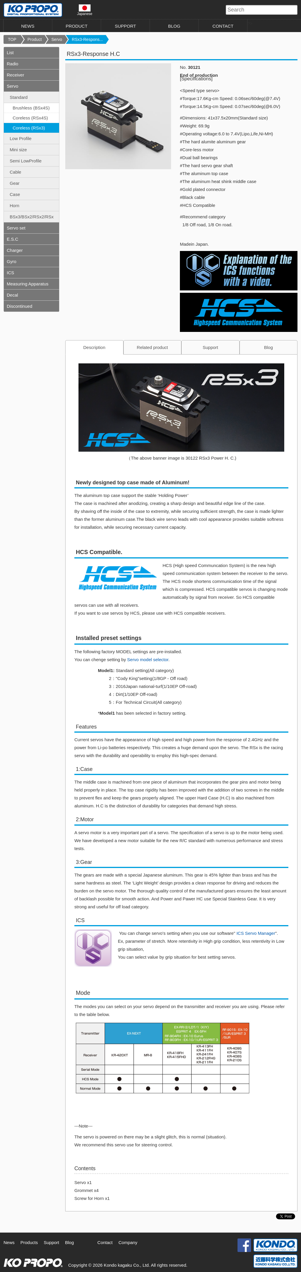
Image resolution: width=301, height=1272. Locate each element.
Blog (268, 347)
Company (127, 1242)
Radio (12, 63)
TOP (12, 39)
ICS (10, 272)
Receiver (15, 74)
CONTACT (223, 26)
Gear (14, 183)
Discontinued (19, 306)
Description (94, 347)
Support (210, 347)
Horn (14, 205)
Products (29, 1242)
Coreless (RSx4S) (30, 117)
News (9, 1242)
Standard (19, 97)
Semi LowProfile (25, 160)
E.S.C (12, 239)
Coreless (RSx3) (29, 127)
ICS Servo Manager (255, 933)
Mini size (18, 149)
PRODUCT (76, 26)
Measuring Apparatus (28, 283)
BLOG (174, 26)
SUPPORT (125, 26)
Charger (15, 250)
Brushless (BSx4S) (31, 107)
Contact (105, 1242)
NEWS (27, 26)
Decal (12, 294)
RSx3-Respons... (87, 39)
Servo (56, 39)
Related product (152, 347)
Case (15, 194)
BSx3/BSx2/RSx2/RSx (31, 216)
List (10, 52)
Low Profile (20, 138)
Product (35, 39)
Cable (15, 171)
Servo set (16, 227)
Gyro (11, 261)
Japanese (84, 10)
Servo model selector (147, 659)
